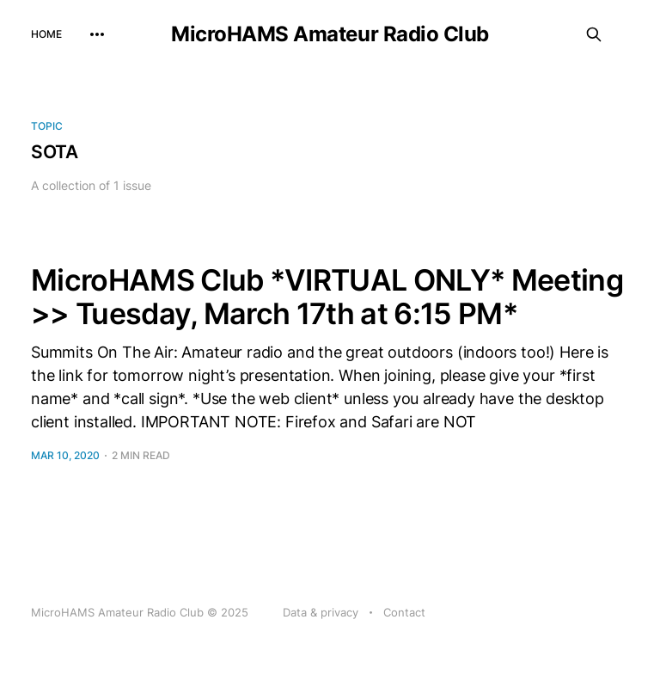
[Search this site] (594, 34)
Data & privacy (320, 612)
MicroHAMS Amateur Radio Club (330, 34)
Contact (404, 612)
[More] (97, 34)
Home (46, 34)
